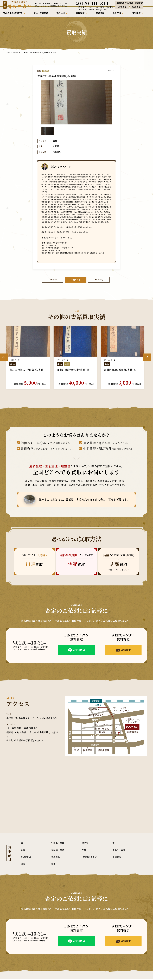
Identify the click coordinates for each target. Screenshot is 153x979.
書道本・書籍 (119, 848)
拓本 (53, 862)
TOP (8, 52)
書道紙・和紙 (58, 848)
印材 (84, 848)
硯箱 (23, 862)
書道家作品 (26, 855)
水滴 (23, 848)
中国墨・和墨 (58, 841)
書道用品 (55, 855)
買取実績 (16, 52)
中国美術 (117, 855)
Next (147, 356)
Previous (4, 356)
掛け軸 (85, 841)
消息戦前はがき (90, 855)
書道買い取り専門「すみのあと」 (51, 237)
